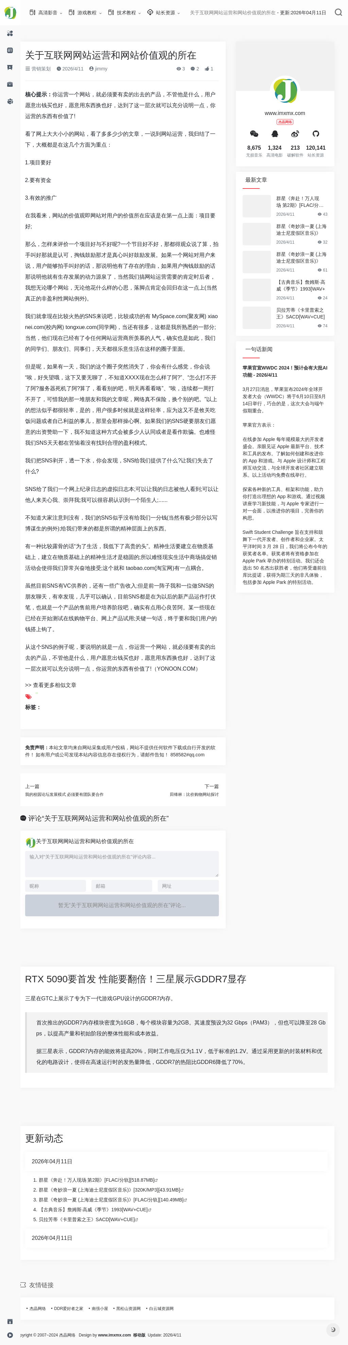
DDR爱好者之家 (76, 1308)
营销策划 (46, 68)
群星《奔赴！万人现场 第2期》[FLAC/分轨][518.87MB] (104, 1180)
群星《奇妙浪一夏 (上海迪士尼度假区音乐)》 (309, 230)
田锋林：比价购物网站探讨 (202, 794)
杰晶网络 (45, 1308)
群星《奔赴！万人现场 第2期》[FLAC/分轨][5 (308, 202)
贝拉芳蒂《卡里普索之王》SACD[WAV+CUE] (308, 313)
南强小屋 (108, 1308)
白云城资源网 (169, 1308)
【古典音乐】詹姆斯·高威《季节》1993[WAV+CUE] (101, 1209)
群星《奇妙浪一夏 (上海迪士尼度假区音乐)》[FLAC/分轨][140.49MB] (119, 1199)
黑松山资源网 (136, 1308)
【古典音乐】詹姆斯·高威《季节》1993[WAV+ (308, 285)
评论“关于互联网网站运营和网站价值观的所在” (106, 818)
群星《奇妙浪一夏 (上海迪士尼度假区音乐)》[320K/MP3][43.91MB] (117, 1190)
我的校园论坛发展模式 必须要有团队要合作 (72, 794)
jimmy (106, 68)
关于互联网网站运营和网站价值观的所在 (93, 841)
